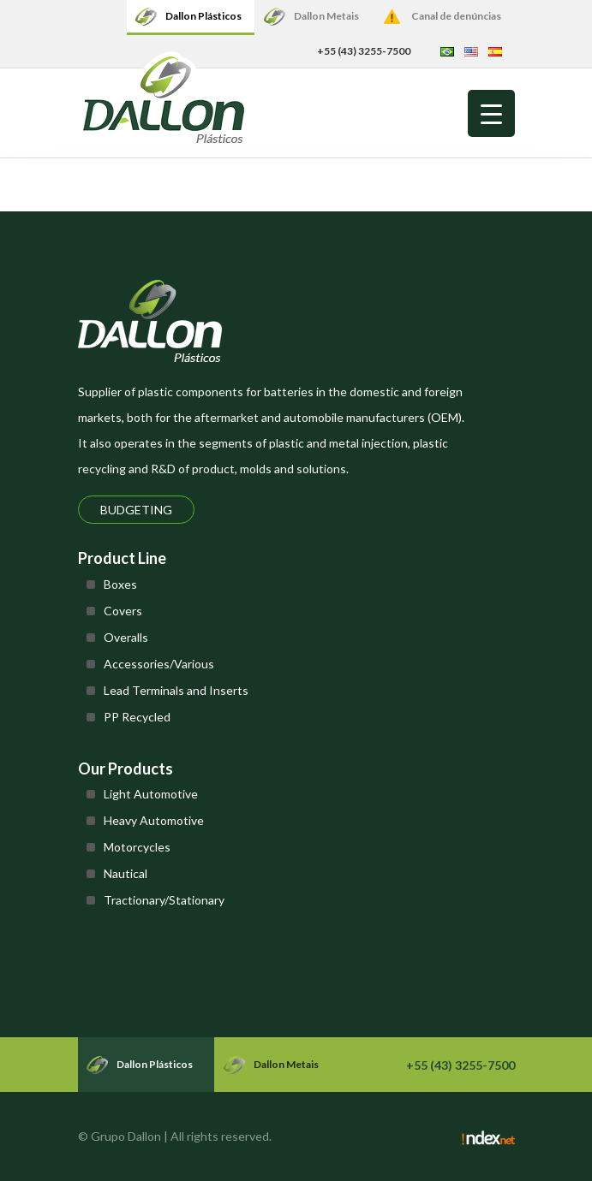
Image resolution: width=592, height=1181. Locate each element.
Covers (123, 610)
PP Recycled (137, 716)
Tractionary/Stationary (164, 900)
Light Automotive (151, 793)
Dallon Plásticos (203, 15)
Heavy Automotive (154, 820)
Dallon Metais (326, 15)
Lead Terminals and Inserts (176, 690)
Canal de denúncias (456, 15)
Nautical (125, 873)
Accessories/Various (159, 663)
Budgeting (136, 509)
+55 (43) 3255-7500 (363, 51)
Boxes (120, 584)
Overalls (126, 637)
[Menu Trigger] (491, 113)
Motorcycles (137, 847)
